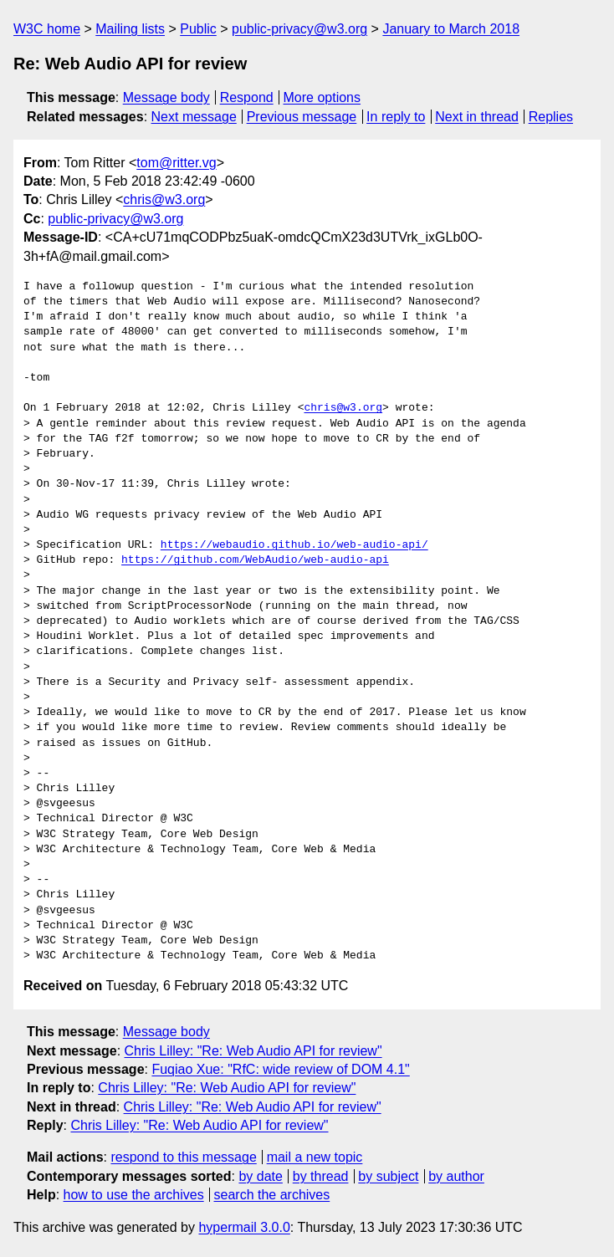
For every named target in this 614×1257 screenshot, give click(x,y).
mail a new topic (315, 1157)
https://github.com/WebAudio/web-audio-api (255, 560)
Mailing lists (130, 29)
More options (322, 97)
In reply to (395, 117)
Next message (194, 117)
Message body (166, 97)
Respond (247, 97)
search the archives (272, 1195)
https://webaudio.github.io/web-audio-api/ (294, 545)
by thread (321, 1176)
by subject (388, 1176)
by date (260, 1176)
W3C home (46, 29)
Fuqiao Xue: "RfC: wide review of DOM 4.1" (280, 1069)
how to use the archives (134, 1195)
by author (456, 1176)
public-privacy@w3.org (299, 29)
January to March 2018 (450, 29)
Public (198, 29)
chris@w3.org (164, 199)
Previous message (302, 117)
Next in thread (477, 117)
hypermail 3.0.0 (243, 1227)
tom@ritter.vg (176, 163)
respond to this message (183, 1157)
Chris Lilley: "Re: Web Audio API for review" (253, 1051)
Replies (551, 117)
